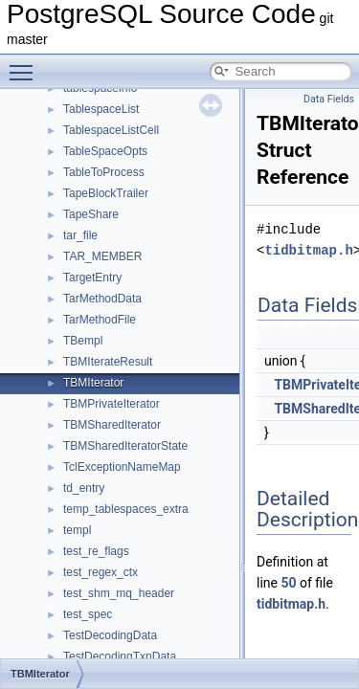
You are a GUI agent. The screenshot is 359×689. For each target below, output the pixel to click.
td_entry (83, 488)
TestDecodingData (110, 635)
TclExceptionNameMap (122, 467)
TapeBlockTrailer (105, 193)
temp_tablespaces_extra (126, 509)
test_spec (87, 614)
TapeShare (91, 214)
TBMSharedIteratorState (125, 446)
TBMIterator (93, 382)
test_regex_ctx (100, 572)
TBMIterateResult (107, 361)
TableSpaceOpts (105, 151)
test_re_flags (96, 551)
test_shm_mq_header (118, 593)
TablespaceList (101, 109)
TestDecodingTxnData (119, 656)
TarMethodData (102, 298)
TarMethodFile (99, 319)
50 (288, 582)
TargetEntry (92, 277)
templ (77, 530)
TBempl (82, 340)
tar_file (80, 235)
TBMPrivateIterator (111, 404)
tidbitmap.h (308, 250)
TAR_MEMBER (102, 256)
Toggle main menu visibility (26, 64)
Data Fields (328, 99)
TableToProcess (104, 172)
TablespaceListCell (111, 130)
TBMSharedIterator (112, 425)
